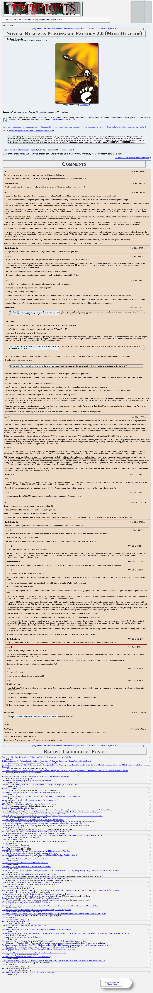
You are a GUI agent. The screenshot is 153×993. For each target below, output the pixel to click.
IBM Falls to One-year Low (11, 789)
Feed (60, 19)
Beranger (85, 105)
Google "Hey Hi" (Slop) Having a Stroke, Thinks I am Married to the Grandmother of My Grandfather (37, 758)
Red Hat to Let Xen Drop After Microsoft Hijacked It (96, 29)
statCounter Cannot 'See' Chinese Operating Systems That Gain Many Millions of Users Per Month (35, 832)
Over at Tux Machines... (10, 844)
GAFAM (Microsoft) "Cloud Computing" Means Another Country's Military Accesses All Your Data (36, 851)
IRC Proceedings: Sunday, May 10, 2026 (16, 922)
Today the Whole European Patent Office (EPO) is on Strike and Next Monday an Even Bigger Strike (36, 910)
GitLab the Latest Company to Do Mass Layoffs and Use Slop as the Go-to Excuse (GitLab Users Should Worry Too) (42, 824)
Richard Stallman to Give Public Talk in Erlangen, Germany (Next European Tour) (30, 801)
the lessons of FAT (45, 118)
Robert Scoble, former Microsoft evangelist (133, 158)
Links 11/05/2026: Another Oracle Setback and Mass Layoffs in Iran (25, 863)
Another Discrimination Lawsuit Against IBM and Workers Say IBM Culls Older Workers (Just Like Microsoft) (40, 855)
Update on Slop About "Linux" (12, 840)
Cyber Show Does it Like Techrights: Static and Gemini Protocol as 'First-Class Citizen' (32, 883)
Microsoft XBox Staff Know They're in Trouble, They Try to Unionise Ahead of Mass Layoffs (34, 953)
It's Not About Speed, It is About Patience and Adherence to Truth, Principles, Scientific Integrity (35, 879)
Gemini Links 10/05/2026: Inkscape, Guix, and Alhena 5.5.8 (22, 938)
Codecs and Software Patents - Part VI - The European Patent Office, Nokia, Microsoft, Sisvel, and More (37, 895)
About (14, 19)
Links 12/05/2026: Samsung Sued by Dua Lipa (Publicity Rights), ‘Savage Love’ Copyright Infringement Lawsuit (40, 785)
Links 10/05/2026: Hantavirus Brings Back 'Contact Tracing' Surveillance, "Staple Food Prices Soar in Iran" (38, 949)
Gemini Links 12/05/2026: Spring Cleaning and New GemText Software (26, 781)
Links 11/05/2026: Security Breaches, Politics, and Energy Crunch (24, 926)
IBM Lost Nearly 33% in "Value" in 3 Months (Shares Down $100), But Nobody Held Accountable (35, 777)
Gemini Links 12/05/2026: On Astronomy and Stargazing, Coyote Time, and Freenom (31, 793)
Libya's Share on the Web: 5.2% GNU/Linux (17, 887)
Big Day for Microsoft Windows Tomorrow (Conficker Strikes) (53, 29)
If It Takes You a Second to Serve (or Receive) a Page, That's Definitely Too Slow (29, 875)
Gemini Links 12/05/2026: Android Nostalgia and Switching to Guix (25, 859)
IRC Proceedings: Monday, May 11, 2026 (16, 848)
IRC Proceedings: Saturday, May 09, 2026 (16, 969)
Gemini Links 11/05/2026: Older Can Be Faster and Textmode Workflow (26, 867)
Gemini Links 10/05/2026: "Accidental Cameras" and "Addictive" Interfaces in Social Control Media (36, 930)
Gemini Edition (29, 19)
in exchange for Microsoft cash (64, 120)
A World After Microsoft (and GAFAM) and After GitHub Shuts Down (26, 902)
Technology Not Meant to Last (12, 828)
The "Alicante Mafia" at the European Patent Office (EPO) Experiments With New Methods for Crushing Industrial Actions (44, 942)
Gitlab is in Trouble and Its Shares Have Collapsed (19, 808)
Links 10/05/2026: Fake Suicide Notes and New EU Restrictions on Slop (26, 957)
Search (54, 19)
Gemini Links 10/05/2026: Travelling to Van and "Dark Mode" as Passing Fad (28, 973)
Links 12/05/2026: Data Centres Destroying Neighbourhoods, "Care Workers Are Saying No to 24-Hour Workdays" (41, 797)
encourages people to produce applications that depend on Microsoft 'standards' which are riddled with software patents (53, 127)
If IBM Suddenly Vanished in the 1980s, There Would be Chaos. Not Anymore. (29, 804)
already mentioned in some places (23, 150)
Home (8, 19)
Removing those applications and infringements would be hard (122, 127)
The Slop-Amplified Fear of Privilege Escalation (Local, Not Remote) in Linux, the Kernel (33, 820)
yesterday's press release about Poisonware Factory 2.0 (31, 131)
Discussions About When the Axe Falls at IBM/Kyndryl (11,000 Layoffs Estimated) (30, 898)
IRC (20, 19)
